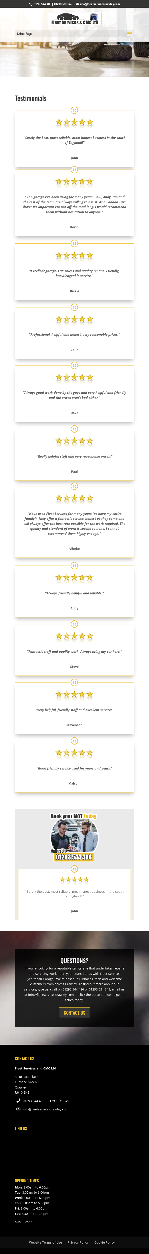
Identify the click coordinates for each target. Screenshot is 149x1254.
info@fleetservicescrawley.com (45, 1109)
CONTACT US (74, 1012)
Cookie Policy (104, 1242)
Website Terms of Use (45, 1242)
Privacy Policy (78, 1242)
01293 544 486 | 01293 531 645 (46, 1101)
